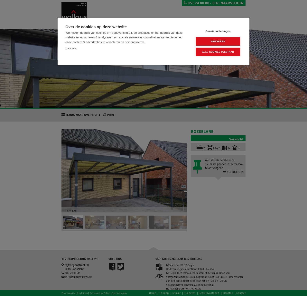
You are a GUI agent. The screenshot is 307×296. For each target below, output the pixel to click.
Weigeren (218, 41)
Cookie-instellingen (217, 31)
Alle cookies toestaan (218, 52)
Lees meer (71, 48)
